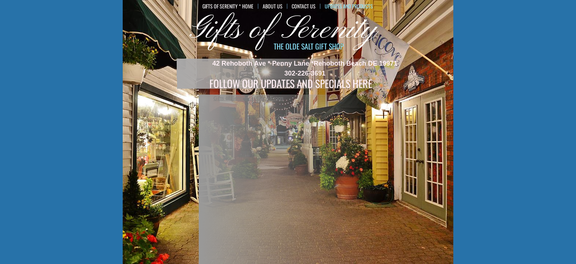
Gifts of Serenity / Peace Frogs (248, 98)
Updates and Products (349, 6)
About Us (272, 6)
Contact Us (304, 6)
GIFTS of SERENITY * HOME (227, 6)
